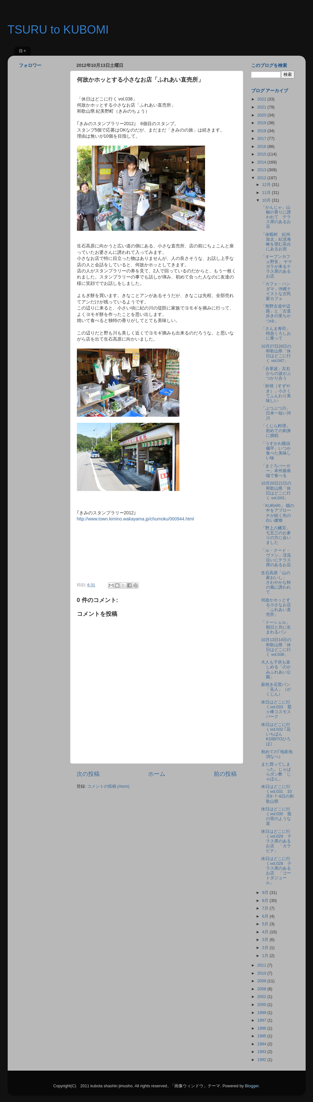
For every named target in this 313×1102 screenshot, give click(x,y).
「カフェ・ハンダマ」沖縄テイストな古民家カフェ (276, 291)
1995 (262, 1036)
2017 (262, 138)
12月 (267, 184)
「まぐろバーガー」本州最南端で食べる (276, 471)
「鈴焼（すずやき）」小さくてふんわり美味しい (276, 393)
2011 (262, 965)
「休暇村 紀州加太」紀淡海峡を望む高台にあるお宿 (276, 241)
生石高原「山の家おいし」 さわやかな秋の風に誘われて (276, 582)
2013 (262, 170)
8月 (266, 900)
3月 (266, 939)
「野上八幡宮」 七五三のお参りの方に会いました (277, 535)
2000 (262, 1004)
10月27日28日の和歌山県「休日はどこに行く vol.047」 (276, 353)
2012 (262, 178)
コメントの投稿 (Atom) (108, 786)
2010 (262, 973)
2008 (262, 989)
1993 (262, 1052)
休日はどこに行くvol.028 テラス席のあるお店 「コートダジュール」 (276, 871)
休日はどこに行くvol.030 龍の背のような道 (276, 816)
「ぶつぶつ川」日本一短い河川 (276, 413)
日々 (23, 51)
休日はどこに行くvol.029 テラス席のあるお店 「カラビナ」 (276, 841)
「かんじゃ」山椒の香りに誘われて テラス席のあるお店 (276, 217)
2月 (266, 947)
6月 (266, 916)
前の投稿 (225, 774)
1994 (262, 1044)
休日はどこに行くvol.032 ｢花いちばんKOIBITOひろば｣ (276, 734)
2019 (262, 123)
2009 (262, 981)
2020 (262, 115)
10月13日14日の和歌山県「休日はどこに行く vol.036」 (276, 647)
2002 (262, 996)
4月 (266, 932)
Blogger (252, 1086)
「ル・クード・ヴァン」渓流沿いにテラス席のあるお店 (276, 557)
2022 (262, 99)
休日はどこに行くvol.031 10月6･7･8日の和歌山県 (277, 793)
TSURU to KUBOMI (58, 29)
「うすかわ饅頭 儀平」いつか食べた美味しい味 (277, 450)
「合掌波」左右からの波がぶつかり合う (276, 373)
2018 (262, 131)
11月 (267, 192)
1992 (262, 1060)
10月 (267, 200)
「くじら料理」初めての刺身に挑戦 (276, 431)
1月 (266, 955)
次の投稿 (88, 774)
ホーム (156, 774)
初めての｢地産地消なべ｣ (276, 754)
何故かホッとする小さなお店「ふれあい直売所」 (276, 607)
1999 (262, 1012)
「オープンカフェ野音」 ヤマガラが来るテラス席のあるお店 (276, 266)
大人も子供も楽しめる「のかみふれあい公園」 (276, 669)
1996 (262, 1028)
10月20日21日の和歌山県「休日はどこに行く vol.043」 (276, 490)
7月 (266, 908)
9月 (266, 892)
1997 (262, 1020)
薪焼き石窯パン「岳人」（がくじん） (276, 689)
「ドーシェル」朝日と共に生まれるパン (276, 627)
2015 (262, 154)
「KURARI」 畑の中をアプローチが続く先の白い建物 (277, 512)
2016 (262, 146)
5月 (266, 924)
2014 (262, 162)
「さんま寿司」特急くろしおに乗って (276, 333)
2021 (262, 107)
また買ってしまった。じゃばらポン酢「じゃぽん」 (276, 771)
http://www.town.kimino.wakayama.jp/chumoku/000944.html (135, 518)
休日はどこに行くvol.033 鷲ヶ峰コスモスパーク (276, 709)
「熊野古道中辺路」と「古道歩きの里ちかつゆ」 (276, 313)
